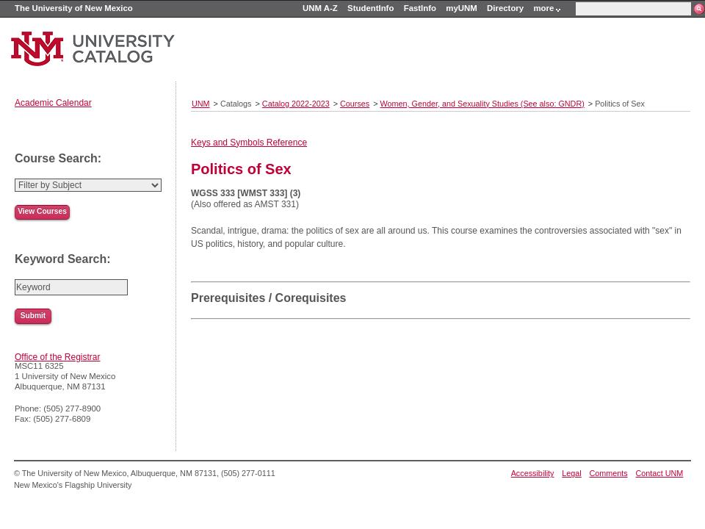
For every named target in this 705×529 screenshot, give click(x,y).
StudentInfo (370, 8)
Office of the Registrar (58, 357)
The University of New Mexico (74, 8)
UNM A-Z (320, 8)
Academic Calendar (53, 103)
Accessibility (532, 473)
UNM (201, 103)
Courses (354, 103)
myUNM (461, 8)
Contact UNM (660, 473)
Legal (571, 473)
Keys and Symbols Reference (249, 142)
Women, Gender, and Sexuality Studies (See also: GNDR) (482, 103)
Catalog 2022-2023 (296, 103)
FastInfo (420, 8)
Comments (609, 473)
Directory (505, 8)
